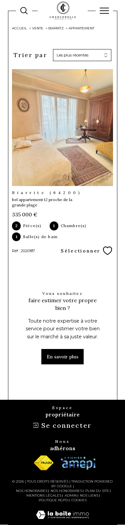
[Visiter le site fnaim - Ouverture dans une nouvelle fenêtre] (43, 463)
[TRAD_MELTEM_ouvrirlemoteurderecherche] (24, 11)
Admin (71, 495)
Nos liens (89, 495)
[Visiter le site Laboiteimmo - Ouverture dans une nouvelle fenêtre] (62, 521)
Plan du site (97, 491)
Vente (37, 28)
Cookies (79, 500)
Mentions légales (43, 495)
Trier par (30, 55)
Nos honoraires (31, 491)
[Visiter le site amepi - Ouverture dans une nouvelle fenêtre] (78, 463)
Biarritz (56, 28)
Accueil (19, 28)
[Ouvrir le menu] (104, 10)
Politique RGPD (53, 500)
